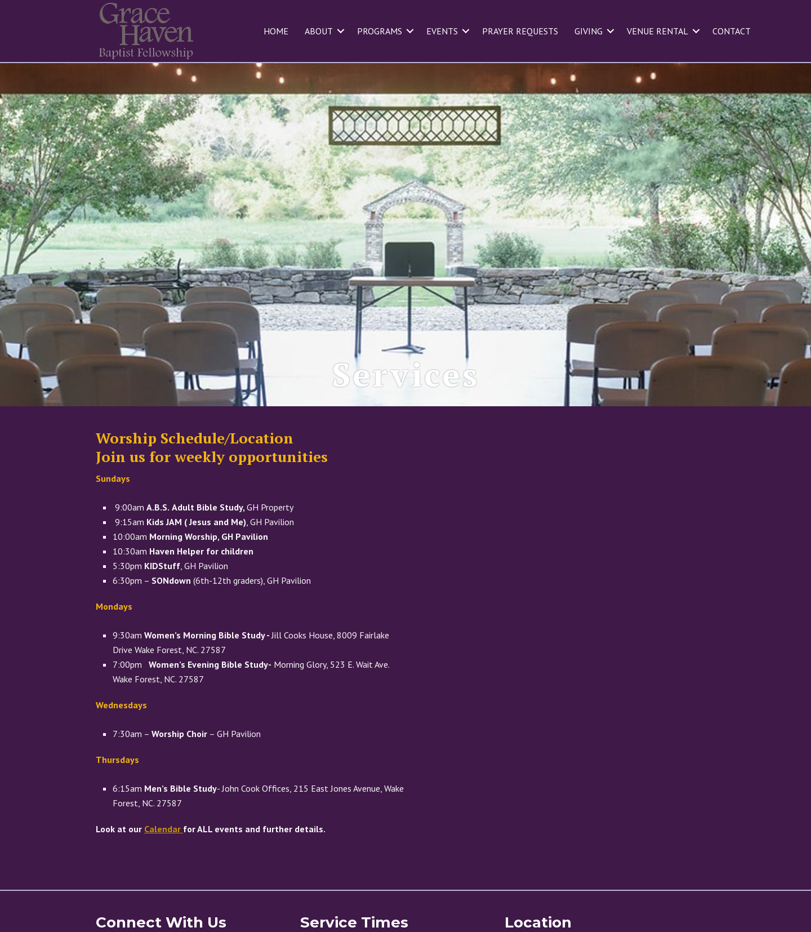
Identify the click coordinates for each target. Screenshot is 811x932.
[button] (341, 31)
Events (442, 31)
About (319, 31)
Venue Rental (657, 31)
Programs (379, 31)
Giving (588, 31)
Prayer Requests (520, 31)
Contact (731, 31)
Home (276, 31)
